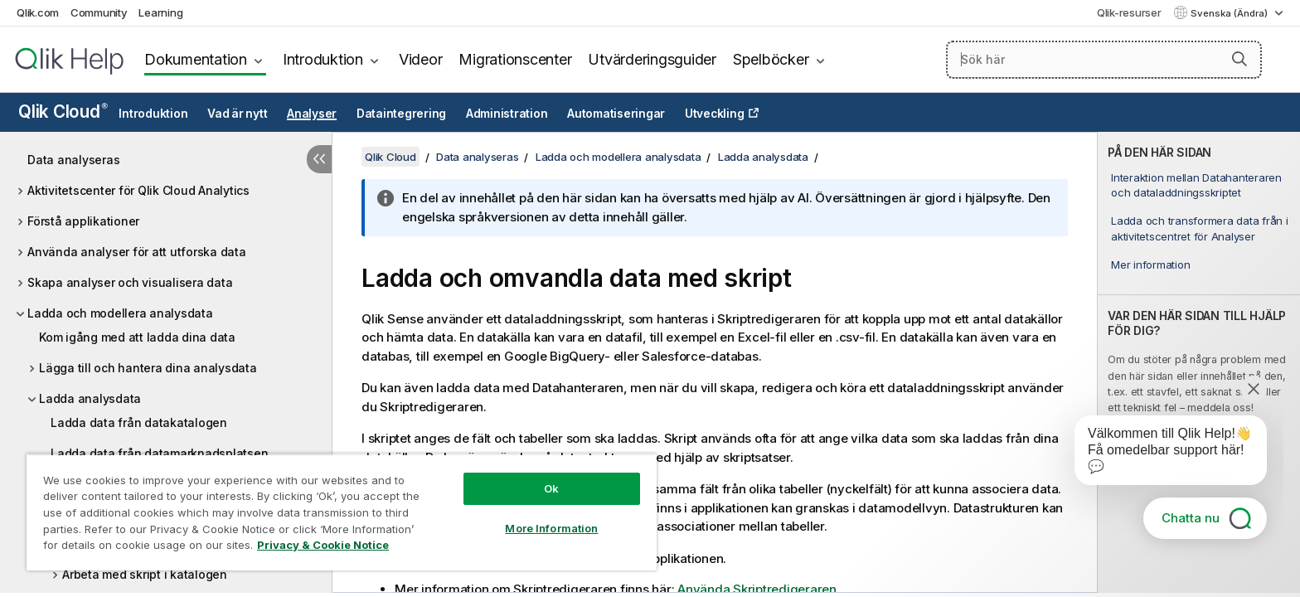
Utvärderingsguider (652, 59)
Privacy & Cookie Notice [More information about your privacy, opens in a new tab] (323, 544)
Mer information (1150, 264)
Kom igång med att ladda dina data (137, 337)
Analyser (312, 113)
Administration (507, 113)
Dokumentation (195, 59)
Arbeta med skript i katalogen (144, 574)
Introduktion (323, 59)
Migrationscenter (514, 59)
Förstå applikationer (83, 221)
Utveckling (715, 113)
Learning (160, 12)
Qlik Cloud (63, 111)
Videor (421, 59)
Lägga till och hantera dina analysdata (148, 368)
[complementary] (1199, 362)
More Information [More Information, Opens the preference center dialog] (551, 528)
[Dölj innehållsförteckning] (319, 159)
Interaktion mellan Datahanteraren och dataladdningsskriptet (1196, 185)
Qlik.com (38, 12)
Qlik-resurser (1129, 12)
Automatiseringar (616, 113)
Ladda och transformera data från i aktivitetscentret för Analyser (1199, 228)
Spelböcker (771, 59)
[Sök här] (1104, 59)
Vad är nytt (237, 113)
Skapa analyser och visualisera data (129, 282)
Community (99, 12)
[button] (1239, 59)
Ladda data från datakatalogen (139, 422)
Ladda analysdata (90, 398)
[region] (342, 512)
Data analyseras (73, 160)
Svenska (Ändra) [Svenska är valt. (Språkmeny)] (1230, 13)
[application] (1159, 453)
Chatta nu (1191, 518)
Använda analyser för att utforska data (136, 252)
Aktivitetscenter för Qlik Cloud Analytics (138, 190)
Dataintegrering (401, 113)
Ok (551, 488)
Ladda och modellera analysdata (120, 313)
